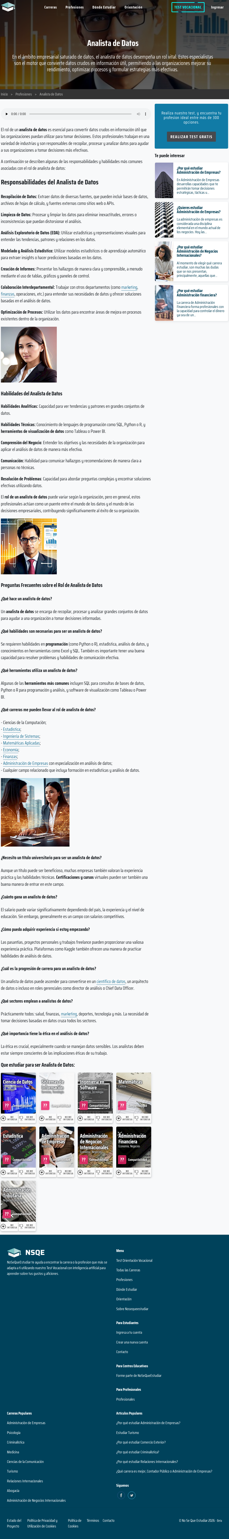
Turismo (12, 1471)
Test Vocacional (188, 7)
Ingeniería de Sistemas (21, 736)
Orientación (133, 7)
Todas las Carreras (128, 1270)
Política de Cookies (75, 1523)
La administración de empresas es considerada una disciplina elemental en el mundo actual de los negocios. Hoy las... (199, 225)
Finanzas (10, 756)
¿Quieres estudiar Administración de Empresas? (198, 209)
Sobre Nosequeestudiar (132, 1309)
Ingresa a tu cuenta (129, 1332)
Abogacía (13, 1491)
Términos (93, 1520)
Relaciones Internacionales (25, 1481)
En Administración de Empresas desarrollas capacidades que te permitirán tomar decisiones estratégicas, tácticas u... (198, 186)
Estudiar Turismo (127, 1433)
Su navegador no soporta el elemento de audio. (76, 114)
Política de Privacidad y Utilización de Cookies (42, 1523)
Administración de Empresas (25, 763)
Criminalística (15, 1442)
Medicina (13, 1452)
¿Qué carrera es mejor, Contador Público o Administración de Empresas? (164, 1471)
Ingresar (217, 7)
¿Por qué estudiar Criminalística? (137, 1452)
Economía (10, 749)
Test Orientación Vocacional (134, 1260)
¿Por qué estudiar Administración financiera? (197, 292)
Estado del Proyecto (14, 1523)
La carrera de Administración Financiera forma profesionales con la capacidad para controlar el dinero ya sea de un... (200, 308)
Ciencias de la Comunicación (25, 1462)
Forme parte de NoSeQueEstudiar (138, 1375)
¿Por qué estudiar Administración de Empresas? (198, 170)
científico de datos (111, 981)
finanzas (7, 294)
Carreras (50, 7)
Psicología (13, 1433)
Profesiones (75, 7)
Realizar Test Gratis (191, 136)
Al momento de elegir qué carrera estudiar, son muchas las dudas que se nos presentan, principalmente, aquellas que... (199, 269)
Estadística (11, 729)
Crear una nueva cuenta (132, 1342)
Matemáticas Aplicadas (21, 743)
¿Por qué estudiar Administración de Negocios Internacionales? (197, 251)
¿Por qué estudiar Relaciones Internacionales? (147, 1462)
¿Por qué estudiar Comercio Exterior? (141, 1442)
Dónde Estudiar (104, 7)
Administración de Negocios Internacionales (36, 1500)
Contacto (122, 1352)
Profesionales (125, 1399)
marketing (129, 287)
